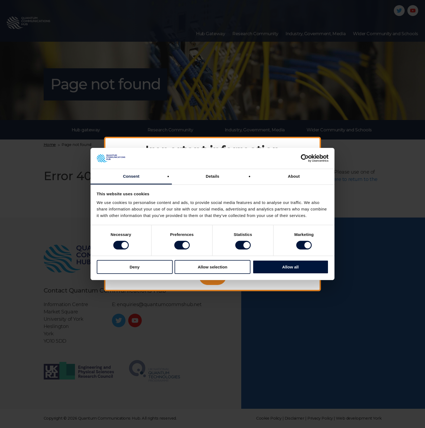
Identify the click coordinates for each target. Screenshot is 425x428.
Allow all (290, 267)
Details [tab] (212, 176)
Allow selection (212, 267)
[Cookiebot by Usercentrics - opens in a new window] (305, 158)
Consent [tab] (131, 176)
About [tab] (294, 176)
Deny (135, 267)
